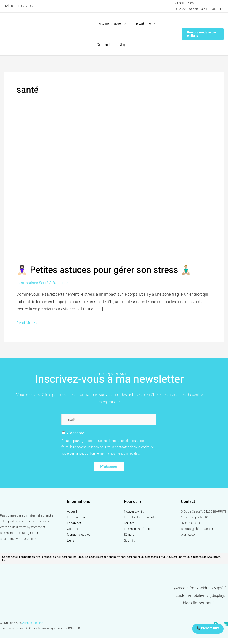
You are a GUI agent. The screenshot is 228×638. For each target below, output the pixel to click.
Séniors (129, 534)
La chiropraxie (76, 517)
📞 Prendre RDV (208, 628)
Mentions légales (78, 534)
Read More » (27, 322)
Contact (72, 529)
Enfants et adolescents (140, 517)
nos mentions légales (125, 453)
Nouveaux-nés (134, 511)
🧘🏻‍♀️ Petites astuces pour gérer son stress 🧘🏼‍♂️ (103, 270)
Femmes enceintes (137, 529)
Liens (70, 540)
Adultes (129, 523)
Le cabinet (74, 523)
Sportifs (129, 540)
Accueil (72, 511)
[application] (123, 23)
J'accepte (75, 433)
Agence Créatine (32, 622)
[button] (203, 34)
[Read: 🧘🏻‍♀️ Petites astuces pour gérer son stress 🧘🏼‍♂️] (114, 189)
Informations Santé (33, 282)
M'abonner (108, 466)
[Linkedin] (226, 624)
